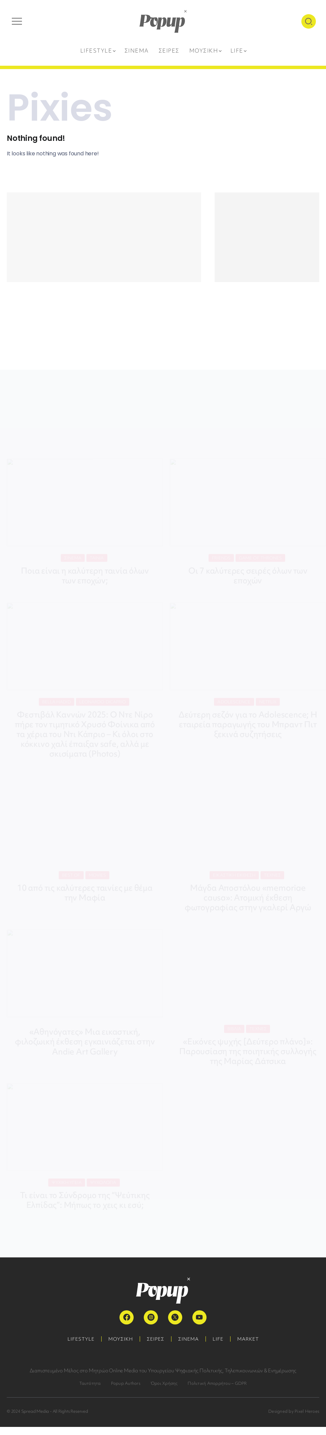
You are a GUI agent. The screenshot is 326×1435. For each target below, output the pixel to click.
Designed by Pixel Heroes (293, 1411)
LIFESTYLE (80, 1339)
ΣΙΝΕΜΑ (188, 1339)
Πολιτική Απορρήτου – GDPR (217, 1383)
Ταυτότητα (90, 1383)
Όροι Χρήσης (164, 1383)
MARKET (248, 1339)
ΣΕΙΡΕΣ (155, 1339)
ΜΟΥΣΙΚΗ (120, 1339)
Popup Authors (125, 1383)
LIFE (218, 1339)
